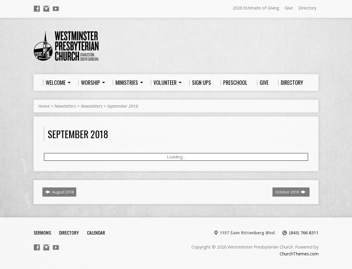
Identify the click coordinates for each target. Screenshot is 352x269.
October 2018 (290, 192)
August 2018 (59, 192)
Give (289, 8)
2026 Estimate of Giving (256, 8)
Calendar (96, 232)
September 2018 (122, 106)
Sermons (42, 232)
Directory (307, 8)
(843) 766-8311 (303, 232)
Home (44, 106)
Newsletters (65, 106)
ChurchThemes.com (299, 254)
